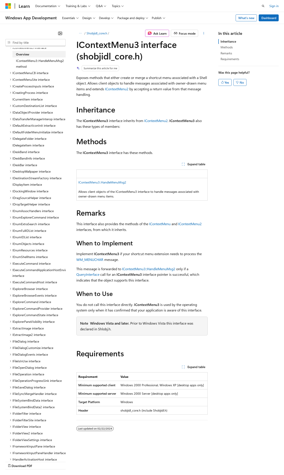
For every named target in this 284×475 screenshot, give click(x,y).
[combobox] (35, 42)
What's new (246, 18)
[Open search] (263, 6)
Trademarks (184, 461)
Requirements (230, 59)
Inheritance (228, 41)
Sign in (274, 6)
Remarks (226, 53)
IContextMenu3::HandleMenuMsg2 (102, 182)
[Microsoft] (8, 6)
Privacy (97, 461)
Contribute (79, 461)
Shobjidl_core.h (97, 33)
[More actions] (204, 33)
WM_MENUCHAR (89, 259)
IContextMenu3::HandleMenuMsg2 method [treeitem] (40, 64)
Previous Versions (40, 461)
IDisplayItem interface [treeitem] (27, 184)
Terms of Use (162, 461)
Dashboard (268, 18)
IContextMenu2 (116, 89)
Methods (227, 47)
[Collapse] (60, 33)
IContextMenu (160, 223)
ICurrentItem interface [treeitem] (27, 99)
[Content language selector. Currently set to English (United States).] (25, 450)
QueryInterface (87, 274)
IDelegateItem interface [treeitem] (28, 145)
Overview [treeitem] (22, 54)
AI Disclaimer (14, 461)
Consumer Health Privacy (127, 461)
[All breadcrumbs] (80, 33)
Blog (60, 461)
